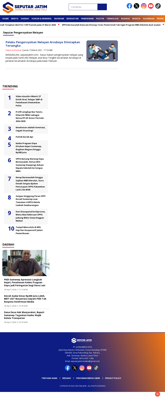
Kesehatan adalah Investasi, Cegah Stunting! (30, 129)
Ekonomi (59, 18)
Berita (14, 18)
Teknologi (113, 18)
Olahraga (148, 18)
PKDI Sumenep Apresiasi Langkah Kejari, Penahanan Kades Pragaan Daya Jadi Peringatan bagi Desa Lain (24, 282)
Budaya (125, 18)
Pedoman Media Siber (88, 378)
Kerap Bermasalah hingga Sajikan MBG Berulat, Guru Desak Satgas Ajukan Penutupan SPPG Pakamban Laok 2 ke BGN (30, 183)
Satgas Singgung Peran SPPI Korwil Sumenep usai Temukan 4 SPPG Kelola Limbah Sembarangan (30, 201)
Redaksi (66, 378)
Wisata (136, 18)
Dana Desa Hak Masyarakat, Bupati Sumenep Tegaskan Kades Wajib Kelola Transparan (24, 315)
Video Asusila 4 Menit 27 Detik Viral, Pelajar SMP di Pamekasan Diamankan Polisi (29, 101)
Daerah (25, 18)
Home (5, 18)
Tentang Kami (49, 378)
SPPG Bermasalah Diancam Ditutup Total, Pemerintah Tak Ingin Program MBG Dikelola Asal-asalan (112, 25)
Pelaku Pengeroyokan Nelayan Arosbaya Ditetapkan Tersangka (43, 44)
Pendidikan (87, 18)
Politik (100, 18)
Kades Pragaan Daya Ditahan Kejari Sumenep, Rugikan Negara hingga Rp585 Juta (29, 148)
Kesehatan (72, 18)
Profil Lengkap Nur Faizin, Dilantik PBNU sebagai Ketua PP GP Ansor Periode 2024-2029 (30, 116)
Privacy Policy (113, 378)
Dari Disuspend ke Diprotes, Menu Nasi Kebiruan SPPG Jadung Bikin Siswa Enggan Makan (30, 216)
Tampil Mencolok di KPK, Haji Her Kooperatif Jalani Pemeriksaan (29, 230)
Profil (160, 18)
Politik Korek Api (24, 136)
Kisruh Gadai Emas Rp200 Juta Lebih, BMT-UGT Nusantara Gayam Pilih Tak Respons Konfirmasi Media (25, 298)
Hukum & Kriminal (42, 18)
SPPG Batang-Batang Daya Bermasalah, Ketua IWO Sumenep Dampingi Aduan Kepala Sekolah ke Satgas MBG (30, 164)
